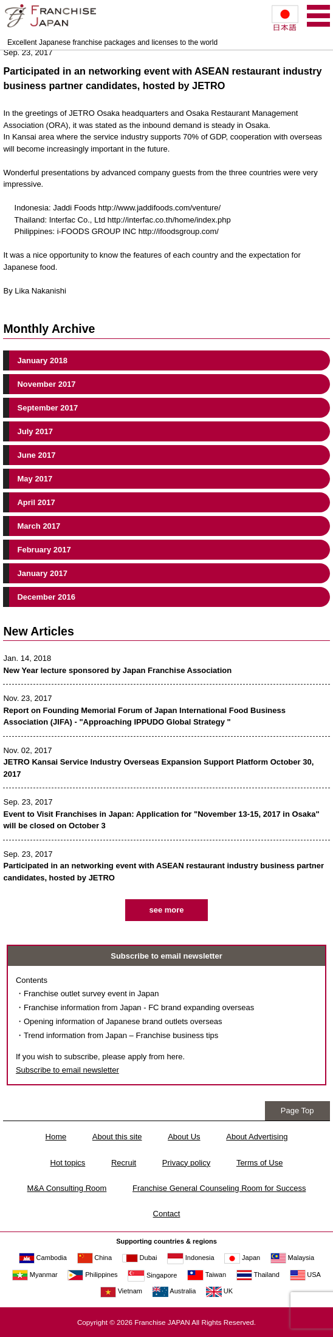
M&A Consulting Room (67, 1188)
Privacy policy (186, 1162)
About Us (184, 1136)
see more (166, 909)
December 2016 (46, 596)
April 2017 (36, 502)
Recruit (123, 1162)
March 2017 (38, 526)
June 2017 (36, 455)
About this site (117, 1136)
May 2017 (34, 478)
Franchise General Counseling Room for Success (219, 1188)
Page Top (297, 1110)
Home (56, 1136)
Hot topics (68, 1162)
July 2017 (35, 431)
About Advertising (256, 1136)
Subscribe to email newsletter (67, 1069)
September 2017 (47, 407)
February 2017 (43, 549)
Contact (166, 1213)
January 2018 (42, 360)
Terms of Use (259, 1162)
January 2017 (42, 573)
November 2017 (46, 384)
